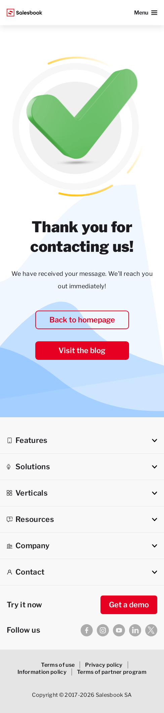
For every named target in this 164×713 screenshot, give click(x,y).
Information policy (42, 672)
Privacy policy (104, 665)
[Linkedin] (135, 630)
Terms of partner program (112, 672)
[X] (151, 630)
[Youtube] (119, 630)
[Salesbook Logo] (24, 13)
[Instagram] (103, 630)
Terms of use (58, 665)
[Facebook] (87, 630)
